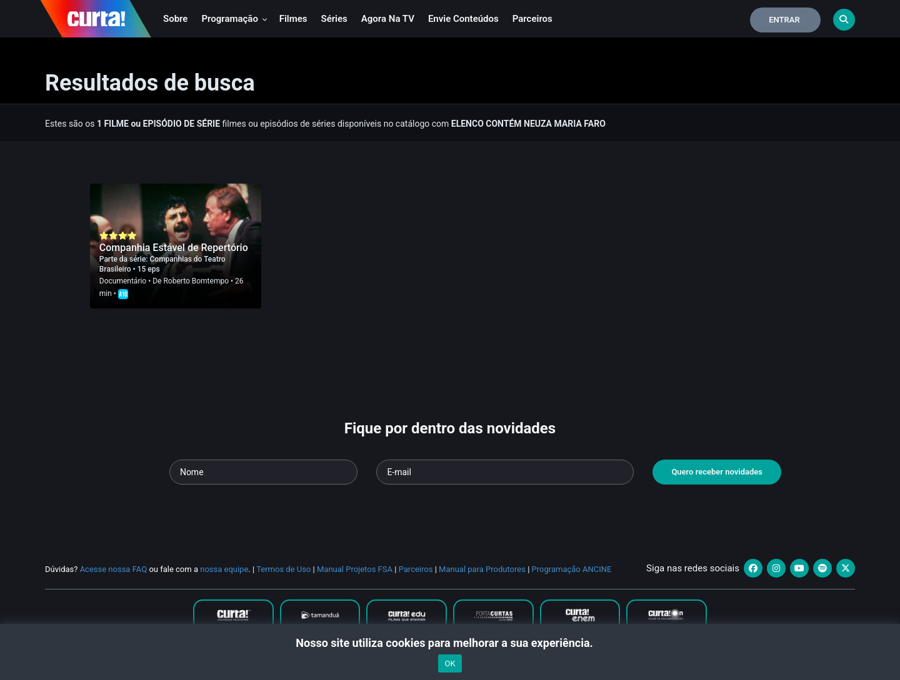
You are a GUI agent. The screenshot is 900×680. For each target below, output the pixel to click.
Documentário (122, 281)
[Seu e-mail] (505, 472)
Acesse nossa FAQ (114, 569)
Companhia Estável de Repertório (173, 248)
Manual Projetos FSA (354, 569)
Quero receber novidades (716, 471)
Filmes (293, 18)
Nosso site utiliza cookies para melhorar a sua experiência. (450, 642)
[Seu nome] (263, 472)
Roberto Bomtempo (196, 281)
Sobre (175, 18)
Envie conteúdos (463, 18)
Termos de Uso (283, 569)
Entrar (784, 19)
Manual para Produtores (482, 569)
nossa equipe (224, 569)
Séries (334, 18)
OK (449, 663)
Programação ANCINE (572, 569)
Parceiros (532, 18)
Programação (234, 18)
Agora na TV (387, 18)
